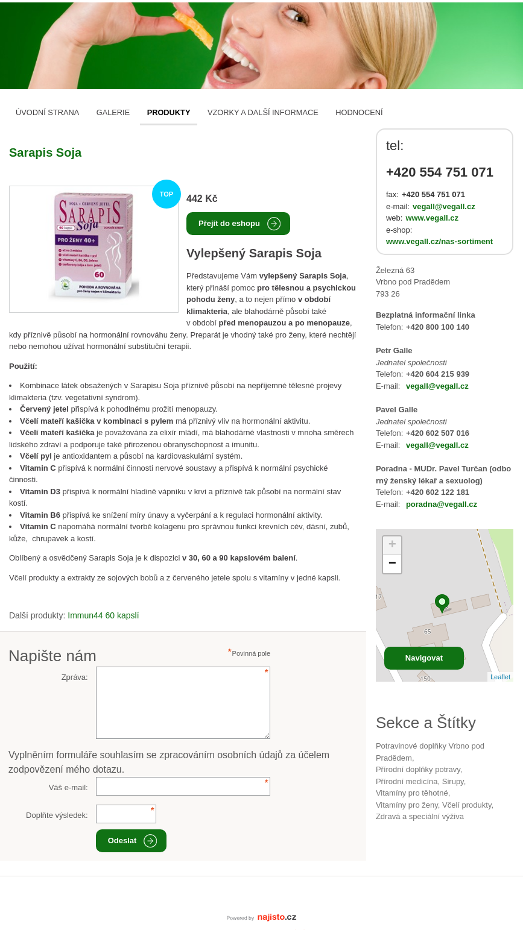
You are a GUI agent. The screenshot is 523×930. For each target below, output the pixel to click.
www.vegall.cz (431, 217)
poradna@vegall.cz (441, 504)
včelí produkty (466, 804)
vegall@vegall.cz (444, 206)
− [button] (392, 564)
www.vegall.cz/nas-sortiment (439, 241)
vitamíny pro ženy (407, 804)
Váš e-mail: (68, 787)
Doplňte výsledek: (57, 815)
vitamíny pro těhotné (412, 792)
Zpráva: (75, 677)
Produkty (169, 112)
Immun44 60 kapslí (103, 615)
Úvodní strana (47, 112)
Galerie (113, 112)
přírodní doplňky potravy (418, 769)
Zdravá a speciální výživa (420, 816)
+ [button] (392, 545)
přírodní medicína (407, 781)
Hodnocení (358, 112)
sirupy (453, 781)
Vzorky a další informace (263, 112)
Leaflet (500, 676)
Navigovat (424, 657)
